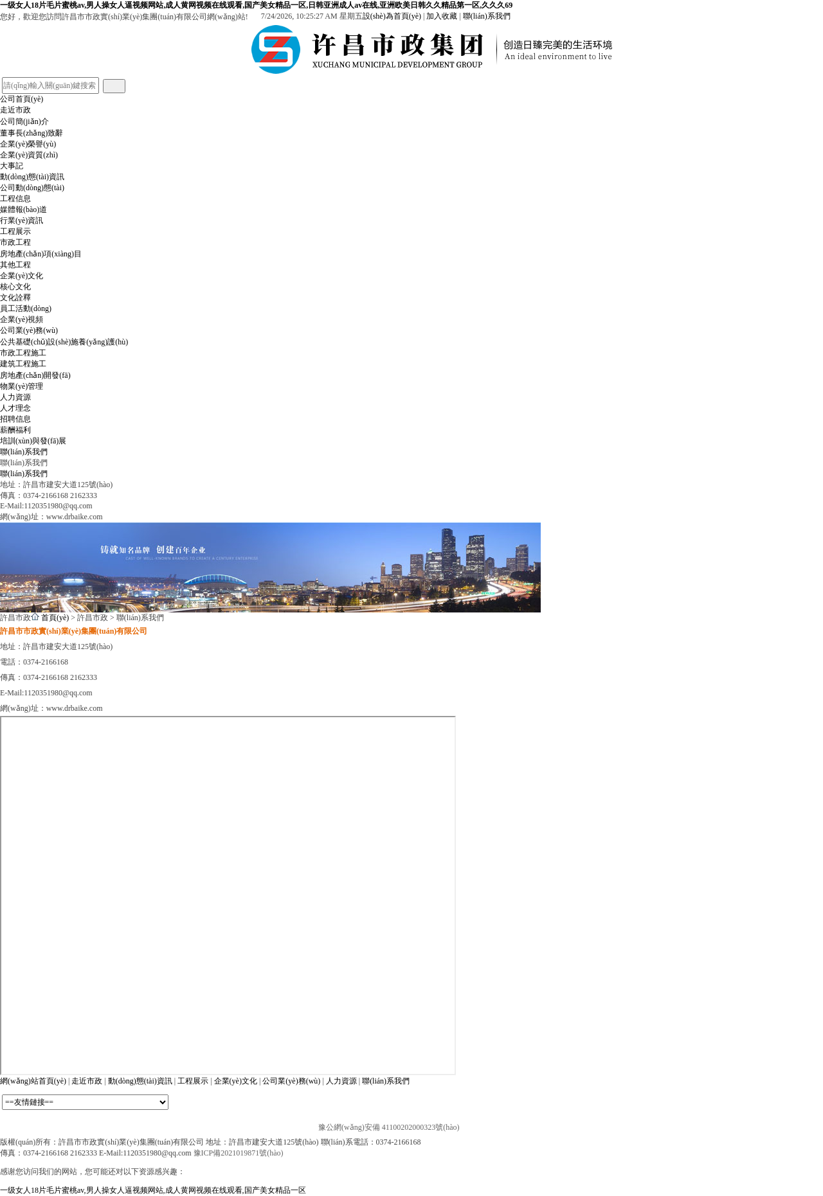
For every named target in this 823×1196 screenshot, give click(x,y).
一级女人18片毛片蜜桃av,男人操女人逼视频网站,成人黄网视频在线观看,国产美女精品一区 (153, 1190)
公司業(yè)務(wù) (29, 330)
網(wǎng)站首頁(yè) (33, 1080)
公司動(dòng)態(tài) (32, 187)
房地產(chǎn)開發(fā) (35, 375)
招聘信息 (15, 419)
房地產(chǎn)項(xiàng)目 (41, 253)
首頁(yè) (55, 617)
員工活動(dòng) (25, 308)
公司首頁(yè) (21, 98)
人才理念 (15, 408)
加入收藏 (441, 16)
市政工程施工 (23, 352)
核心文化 (15, 286)
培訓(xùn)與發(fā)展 (33, 440)
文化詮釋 (15, 297)
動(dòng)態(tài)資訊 (32, 176)
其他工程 (15, 264)
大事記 (11, 165)
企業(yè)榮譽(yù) (28, 143)
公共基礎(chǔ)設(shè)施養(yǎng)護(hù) (64, 341)
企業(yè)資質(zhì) (29, 154)
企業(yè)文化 (21, 275)
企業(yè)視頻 (21, 319)
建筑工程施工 (23, 363)
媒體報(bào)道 (23, 209)
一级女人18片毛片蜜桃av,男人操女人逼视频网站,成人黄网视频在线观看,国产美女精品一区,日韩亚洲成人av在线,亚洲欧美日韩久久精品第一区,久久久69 (256, 5)
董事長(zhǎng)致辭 (31, 133)
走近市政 (15, 109)
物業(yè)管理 (21, 386)
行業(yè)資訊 (21, 220)
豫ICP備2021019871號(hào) (239, 1152)
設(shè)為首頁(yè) (392, 16)
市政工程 (15, 242)
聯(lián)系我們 (487, 16)
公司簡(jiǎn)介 (24, 121)
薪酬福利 (15, 429)
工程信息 (15, 198)
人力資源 (15, 397)
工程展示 (15, 231)
